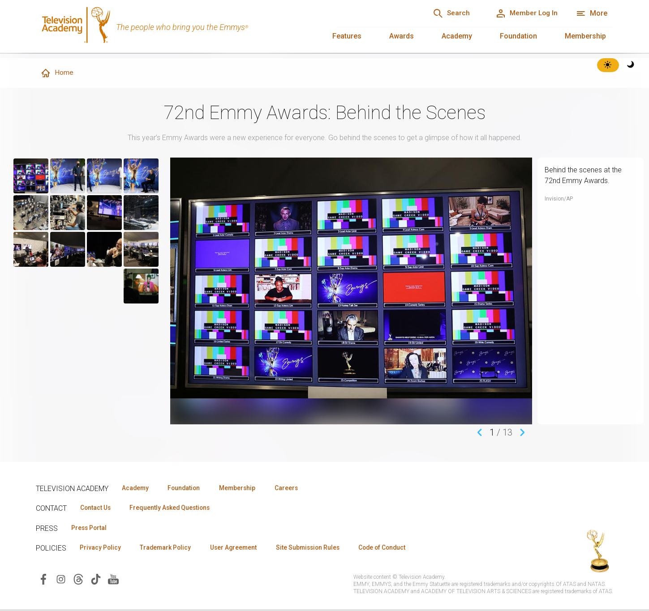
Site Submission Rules (319, 548)
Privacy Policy (101, 548)
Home (56, 73)
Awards (401, 36)
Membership (585, 36)
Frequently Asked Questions (174, 508)
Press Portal (90, 528)
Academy (457, 36)
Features (346, 36)
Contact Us (96, 508)
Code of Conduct (397, 548)
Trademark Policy (169, 548)
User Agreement (241, 548)
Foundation (518, 36)
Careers (296, 488)
